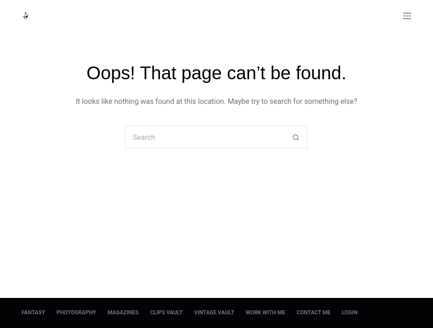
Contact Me (313, 312)
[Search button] (296, 137)
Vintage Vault (214, 312)
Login (350, 312)
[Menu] (407, 16)
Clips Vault (166, 312)
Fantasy (34, 312)
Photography (76, 312)
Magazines (122, 312)
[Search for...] (205, 137)
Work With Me (265, 312)
